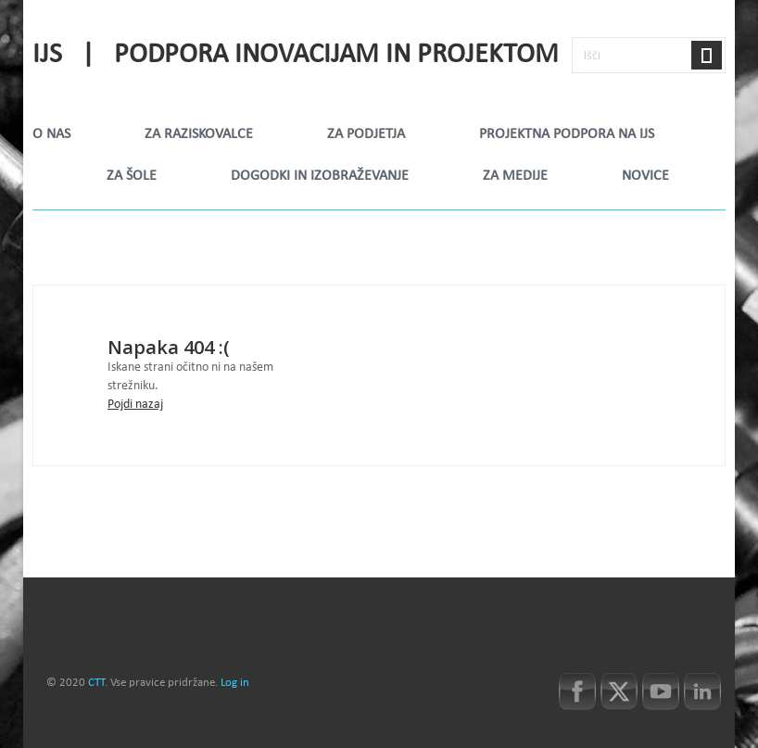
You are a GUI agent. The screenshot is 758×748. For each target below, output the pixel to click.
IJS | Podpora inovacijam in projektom (295, 55)
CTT (96, 683)
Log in (235, 683)
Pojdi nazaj (135, 405)
